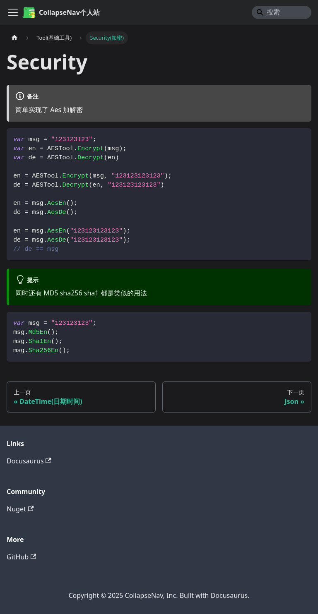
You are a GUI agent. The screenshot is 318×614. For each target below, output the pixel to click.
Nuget (20, 508)
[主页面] (14, 37)
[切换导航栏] (13, 12)
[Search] (281, 12)
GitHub (21, 556)
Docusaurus (29, 460)
